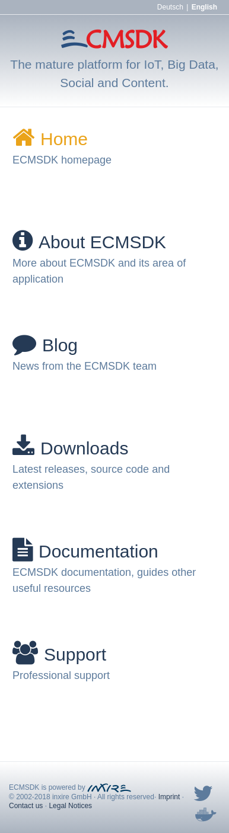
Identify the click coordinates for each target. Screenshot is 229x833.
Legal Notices (70, 806)
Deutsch (170, 7)
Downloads (70, 448)
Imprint (169, 797)
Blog (45, 345)
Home (50, 139)
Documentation (85, 551)
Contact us (26, 806)
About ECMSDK (89, 242)
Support (59, 654)
